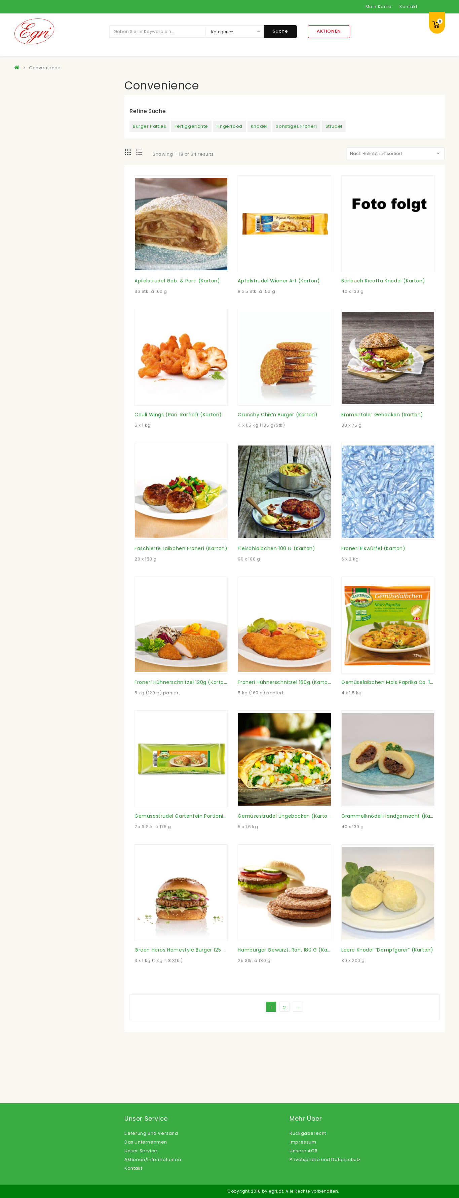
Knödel (259, 126)
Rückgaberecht (308, 1133)
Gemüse (31, 221)
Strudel (334, 126)
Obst (26, 315)
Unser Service (140, 1151)
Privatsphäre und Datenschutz (325, 1159)
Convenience (36, 138)
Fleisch (29, 209)
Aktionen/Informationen (152, 1159)
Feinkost (30, 185)
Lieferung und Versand (151, 1133)
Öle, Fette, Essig (39, 326)
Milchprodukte (37, 279)
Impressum (303, 1142)
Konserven (33, 256)
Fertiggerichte (191, 126)
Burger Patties (149, 126)
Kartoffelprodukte (42, 244)
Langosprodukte (40, 268)
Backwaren (34, 103)
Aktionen (329, 31)
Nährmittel (33, 291)
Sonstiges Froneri (296, 126)
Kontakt (408, 6)
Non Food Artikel (40, 303)
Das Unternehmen (145, 1142)
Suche (280, 31)
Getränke (32, 232)
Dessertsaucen (38, 150)
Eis (24, 173)
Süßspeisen (34, 338)
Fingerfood (229, 126)
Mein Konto (379, 6)
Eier (25, 162)
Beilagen (31, 126)
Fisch (26, 197)
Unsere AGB (303, 1151)
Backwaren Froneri (43, 115)
